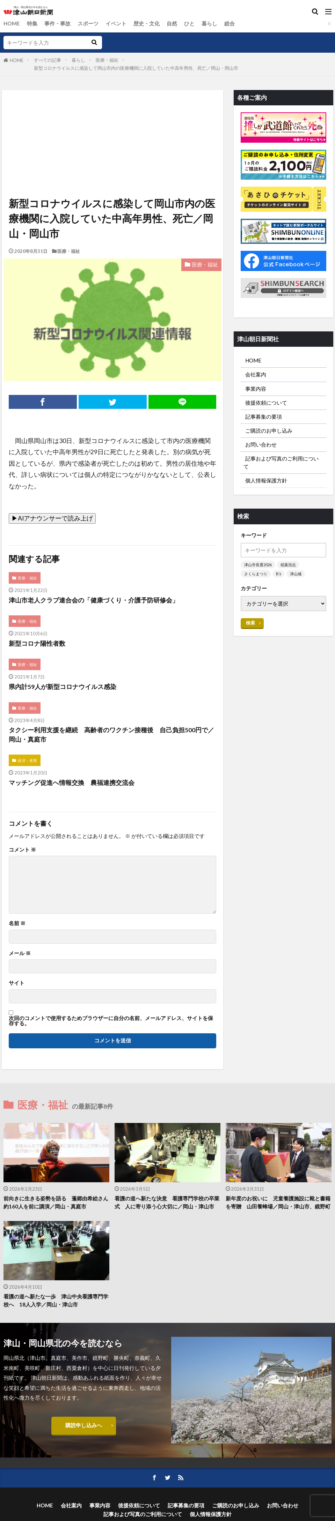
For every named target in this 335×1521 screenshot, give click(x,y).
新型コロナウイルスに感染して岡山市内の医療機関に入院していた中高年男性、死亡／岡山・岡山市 (136, 68)
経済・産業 (27, 760)
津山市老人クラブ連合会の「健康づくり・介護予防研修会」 (94, 600)
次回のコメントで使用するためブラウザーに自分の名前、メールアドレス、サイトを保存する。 (111, 1021)
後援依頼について (266, 402)
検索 (250, 622)
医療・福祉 (107, 60)
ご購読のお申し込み (268, 430)
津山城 (295, 573)
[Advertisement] (112, 122)
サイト (16, 983)
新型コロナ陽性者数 (37, 643)
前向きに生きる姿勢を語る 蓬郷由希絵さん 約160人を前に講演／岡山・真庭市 (56, 1202)
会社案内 (255, 374)
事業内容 (255, 388)
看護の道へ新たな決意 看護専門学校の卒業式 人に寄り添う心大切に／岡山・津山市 (167, 1202)
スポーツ (88, 23)
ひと (189, 23)
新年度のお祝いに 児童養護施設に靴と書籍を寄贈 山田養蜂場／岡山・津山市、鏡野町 (278, 1202)
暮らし (209, 23)
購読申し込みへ (83, 1425)
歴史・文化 (146, 23)
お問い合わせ (261, 444)
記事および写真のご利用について (281, 462)
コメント (22, 849)
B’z (278, 573)
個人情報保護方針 (266, 480)
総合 (229, 23)
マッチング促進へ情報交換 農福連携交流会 (71, 782)
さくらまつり (255, 573)
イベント (115, 23)
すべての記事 (47, 60)
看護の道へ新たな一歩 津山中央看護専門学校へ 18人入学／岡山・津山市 (55, 1300)
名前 (17, 923)
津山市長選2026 (258, 564)
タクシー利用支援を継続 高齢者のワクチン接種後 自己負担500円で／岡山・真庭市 (111, 734)
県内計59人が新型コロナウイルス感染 (62, 686)
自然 (172, 23)
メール (20, 953)
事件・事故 (57, 23)
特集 (32, 23)
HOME (11, 23)
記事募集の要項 (263, 416)
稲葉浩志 (288, 564)
